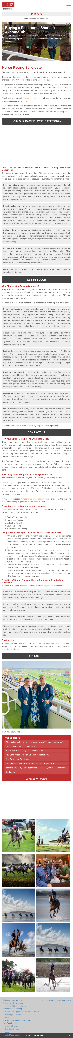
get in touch (36, 279)
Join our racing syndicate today (36, 121)
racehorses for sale (32, 98)
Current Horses (11, 1026)
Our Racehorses (10, 1023)
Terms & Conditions (62, 1000)
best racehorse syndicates (17, 759)
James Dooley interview (15, 1006)
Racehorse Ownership (12, 1009)
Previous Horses (12, 1029)
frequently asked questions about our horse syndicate (30, 763)
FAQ (7, 1017)
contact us (10, 772)
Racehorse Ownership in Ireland (36, 499)
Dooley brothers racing (13, 1003)
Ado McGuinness (12, 1035)
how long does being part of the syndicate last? (27, 755)
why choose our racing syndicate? (21, 746)
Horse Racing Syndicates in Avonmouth (22, 1012)
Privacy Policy (47, 1000)
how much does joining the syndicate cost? (25, 751)
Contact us (36, 432)
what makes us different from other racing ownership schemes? (34, 742)
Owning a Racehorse (14, 1015)
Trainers (7, 1032)
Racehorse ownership (12, 1000)
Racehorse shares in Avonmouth (17, 1020)
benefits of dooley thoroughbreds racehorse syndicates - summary (36, 768)
